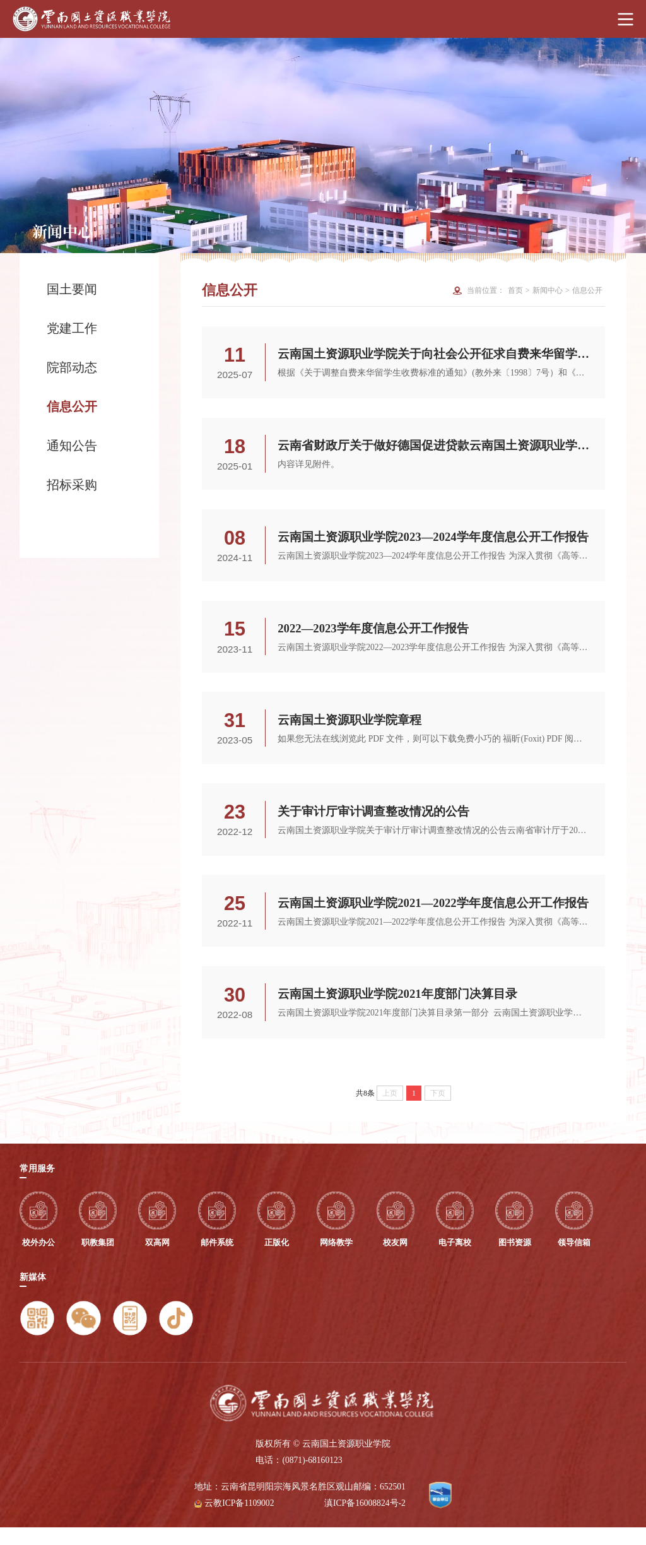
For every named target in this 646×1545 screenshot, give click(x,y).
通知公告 (72, 446)
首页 (515, 290)
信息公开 (72, 406)
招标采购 (90, 485)
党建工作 (72, 328)
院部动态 (72, 367)
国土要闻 (72, 289)
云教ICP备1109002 (239, 1520)
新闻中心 (547, 290)
